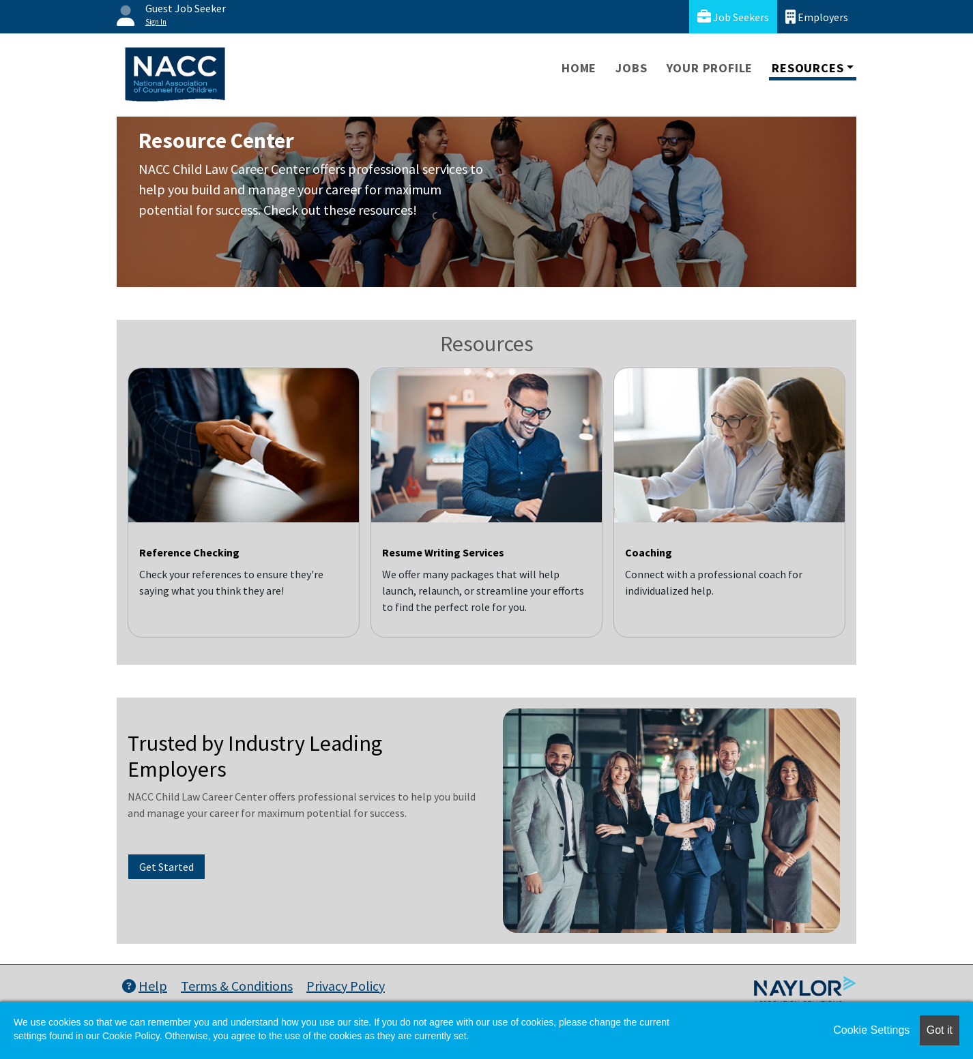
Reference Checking (189, 552)
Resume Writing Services (443, 552)
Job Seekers (733, 16)
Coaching (648, 552)
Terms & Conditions (237, 985)
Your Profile (710, 68)
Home (579, 68)
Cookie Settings (871, 1030)
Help (144, 985)
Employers (816, 16)
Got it (940, 1030)
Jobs (631, 68)
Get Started (166, 867)
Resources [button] (807, 68)
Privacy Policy (345, 985)
